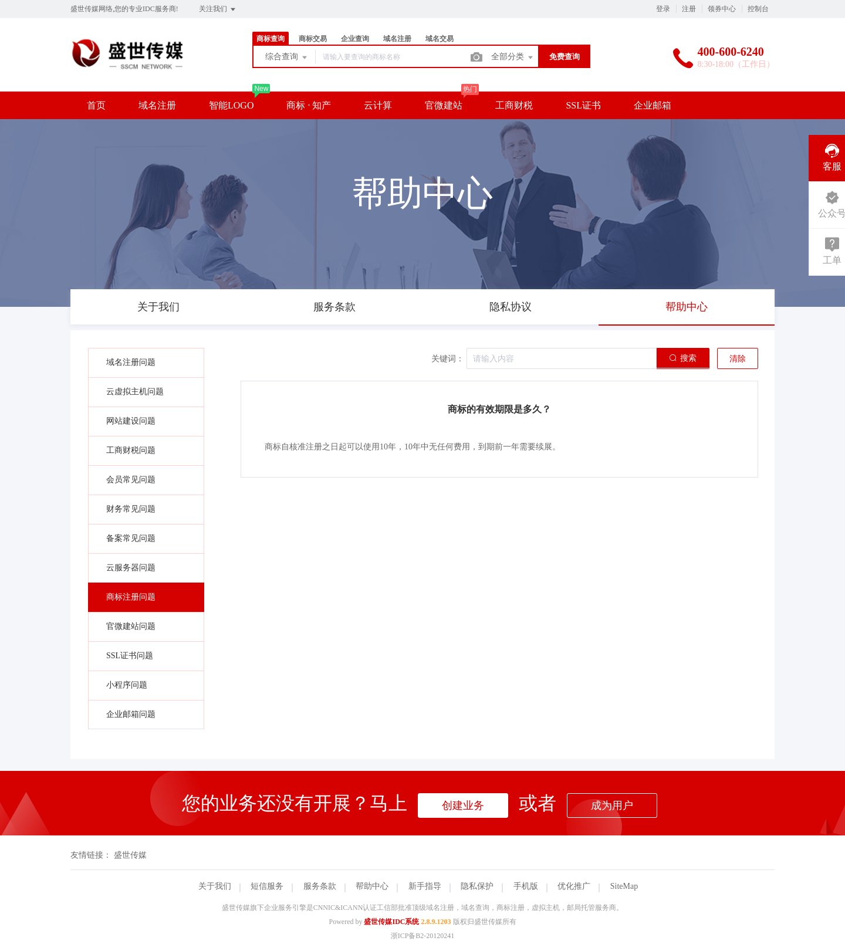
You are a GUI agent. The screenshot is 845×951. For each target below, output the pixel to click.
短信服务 (267, 886)
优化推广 (573, 886)
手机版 (525, 886)
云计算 (378, 105)
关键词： (447, 358)
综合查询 (287, 57)
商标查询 (270, 39)
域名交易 (439, 39)
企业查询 (355, 39)
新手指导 (424, 886)
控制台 (758, 9)
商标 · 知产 (308, 105)
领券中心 (722, 9)
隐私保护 (477, 886)
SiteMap (624, 886)
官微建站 (443, 105)
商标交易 (313, 39)
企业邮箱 (652, 105)
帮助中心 (372, 886)
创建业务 (463, 805)
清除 (737, 358)
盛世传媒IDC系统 (391, 922)
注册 (689, 9)
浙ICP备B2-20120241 (423, 936)
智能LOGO (231, 105)
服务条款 (319, 886)
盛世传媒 (130, 855)
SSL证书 (583, 105)
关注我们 (218, 9)
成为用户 (612, 805)
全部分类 (513, 57)
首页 (96, 105)
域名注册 (397, 39)
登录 (663, 9)
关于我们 (214, 886)
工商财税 (514, 105)
